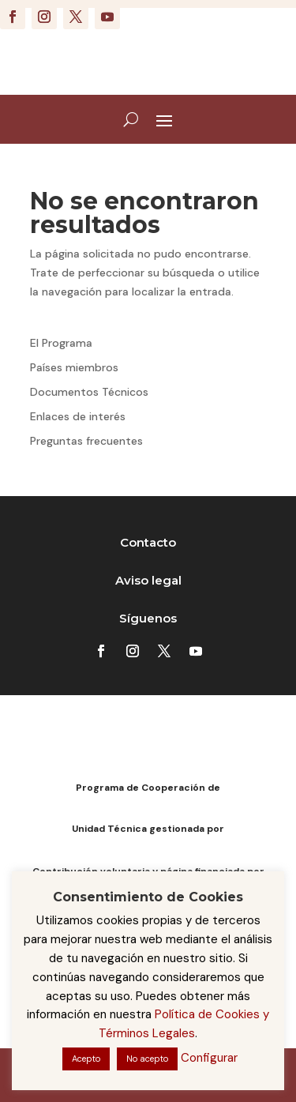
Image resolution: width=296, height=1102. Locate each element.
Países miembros (74, 367)
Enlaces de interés (78, 416)
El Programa (61, 343)
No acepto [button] (147, 1058)
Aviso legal (148, 580)
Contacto (148, 542)
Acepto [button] (86, 1058)
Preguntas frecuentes (86, 441)
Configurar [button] (209, 1058)
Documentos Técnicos (89, 392)
